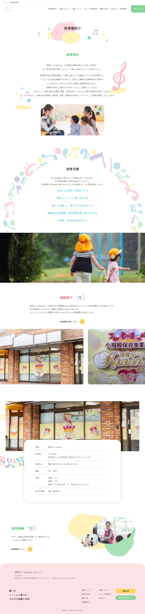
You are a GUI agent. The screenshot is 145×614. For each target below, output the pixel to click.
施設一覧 (85, 598)
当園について (64, 9)
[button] (0, 387)
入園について (76, 9)
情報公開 (126, 591)
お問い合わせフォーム (126, 598)
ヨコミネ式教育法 (91, 9)
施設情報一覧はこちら (72, 321)
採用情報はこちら (22, 549)
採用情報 (123, 9)
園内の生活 (104, 9)
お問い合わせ (138, 9)
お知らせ (114, 9)
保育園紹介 (52, 9)
